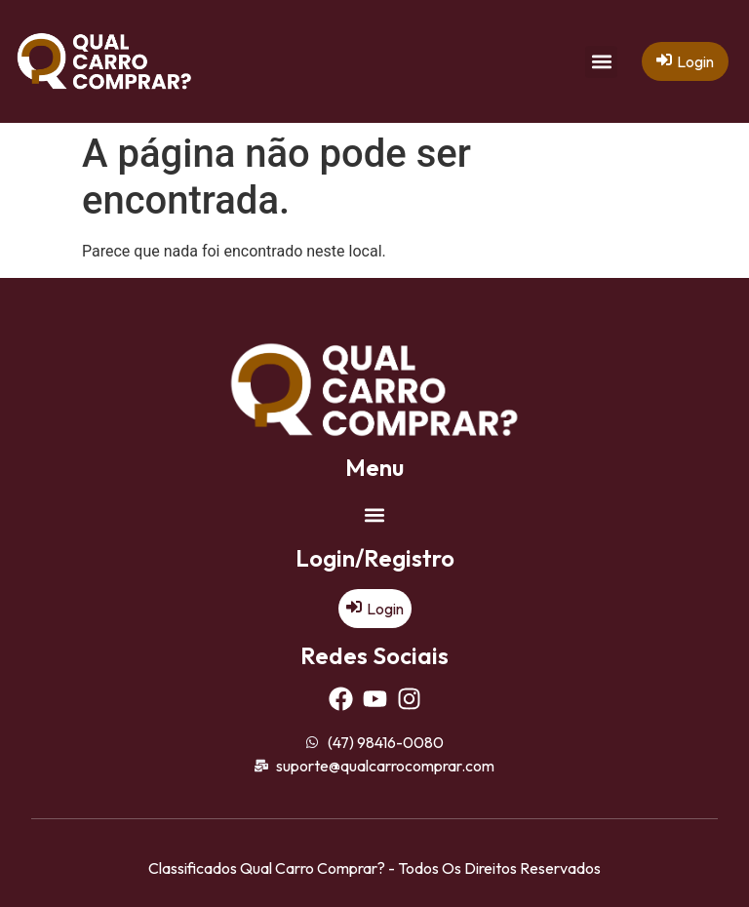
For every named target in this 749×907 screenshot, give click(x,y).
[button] (601, 62)
